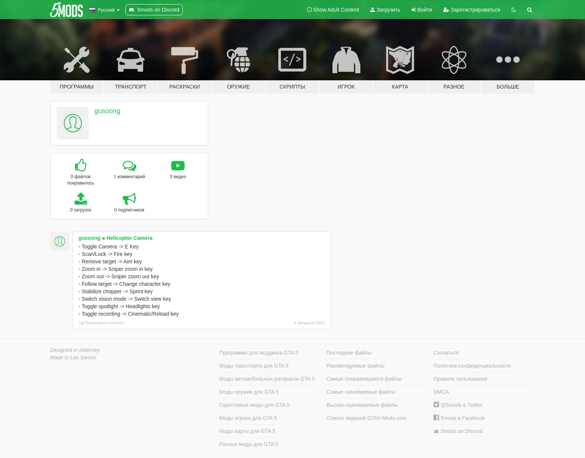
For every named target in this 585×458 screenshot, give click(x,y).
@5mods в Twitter (458, 405)
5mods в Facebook (459, 418)
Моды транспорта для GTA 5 (253, 366)
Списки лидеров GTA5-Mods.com (366, 418)
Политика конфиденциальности (472, 366)
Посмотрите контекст (102, 323)
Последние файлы (349, 353)
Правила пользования (460, 379)
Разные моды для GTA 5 (248, 444)
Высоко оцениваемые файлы (362, 405)
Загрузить (385, 10)
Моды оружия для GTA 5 (249, 392)
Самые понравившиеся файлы (363, 379)
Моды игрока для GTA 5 (248, 418)
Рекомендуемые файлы (355, 366)
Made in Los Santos (73, 357)
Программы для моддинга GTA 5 (258, 353)
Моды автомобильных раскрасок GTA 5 (267, 379)
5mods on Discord (458, 431)
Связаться (446, 353)
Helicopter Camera (129, 238)
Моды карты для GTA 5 (247, 431)
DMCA (441, 392)
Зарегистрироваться (471, 10)
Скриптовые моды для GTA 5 (254, 405)
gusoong (107, 111)
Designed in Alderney (75, 350)
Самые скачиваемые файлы (360, 392)
